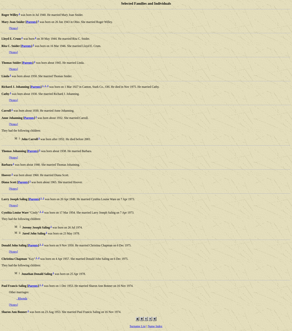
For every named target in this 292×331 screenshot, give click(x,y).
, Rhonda (21, 298)
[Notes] (13, 28)
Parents (31, 21)
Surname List (138, 326)
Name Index (155, 326)
